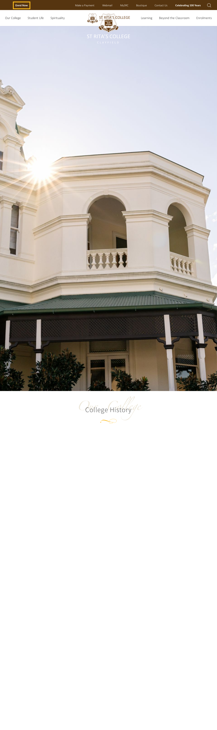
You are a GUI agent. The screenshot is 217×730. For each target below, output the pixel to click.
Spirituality (58, 18)
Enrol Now (21, 5)
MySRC (124, 5)
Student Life (36, 18)
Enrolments (204, 18)
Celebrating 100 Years (188, 5)
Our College (13, 18)
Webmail (107, 5)
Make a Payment (84, 5)
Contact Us (161, 5)
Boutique (141, 5)
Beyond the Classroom (174, 18)
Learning (146, 18)
